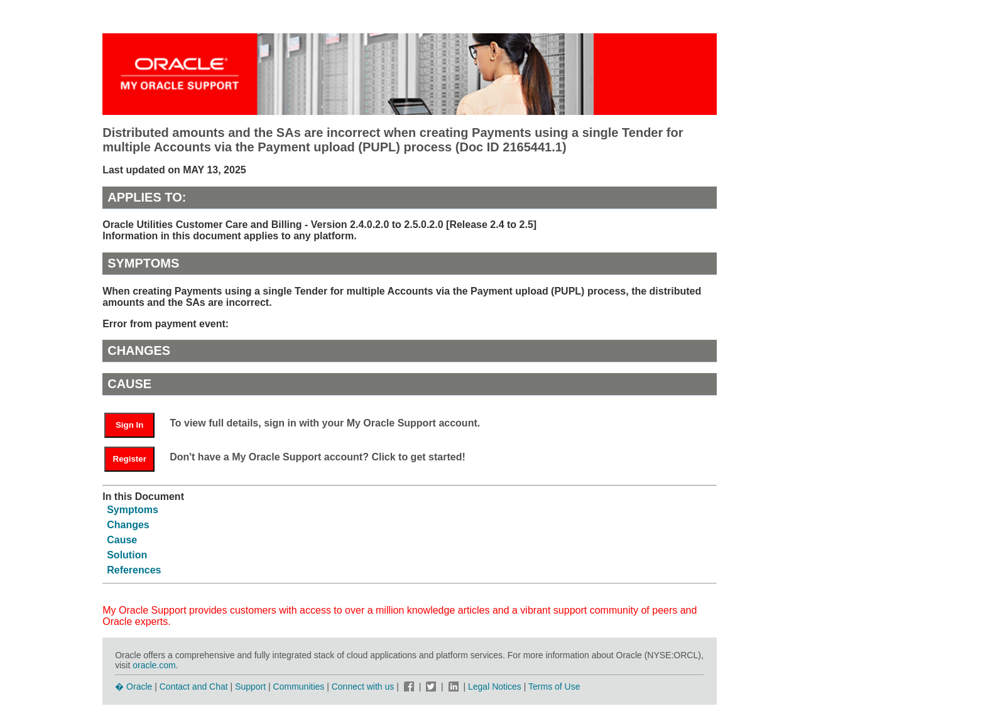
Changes (128, 524)
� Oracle (133, 686)
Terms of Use (554, 686)
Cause (122, 540)
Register (129, 459)
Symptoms (132, 509)
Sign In (129, 425)
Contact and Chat (194, 686)
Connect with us (364, 686)
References (134, 570)
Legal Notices (494, 686)
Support (250, 686)
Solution (127, 555)
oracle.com (154, 665)
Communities (299, 686)
